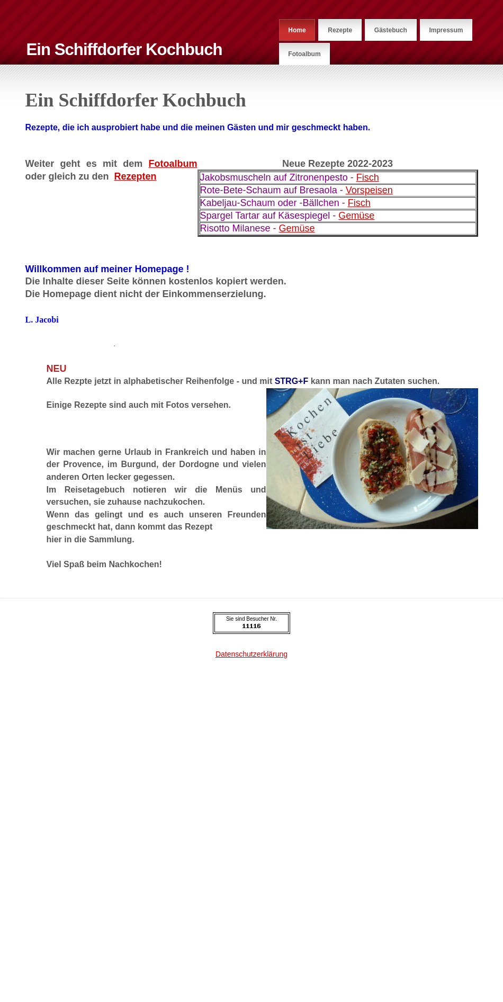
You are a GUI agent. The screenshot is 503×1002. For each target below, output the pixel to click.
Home (297, 30)
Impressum (446, 30)
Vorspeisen (369, 190)
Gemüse (356, 215)
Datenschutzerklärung (251, 654)
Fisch (367, 177)
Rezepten (135, 176)
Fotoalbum (304, 54)
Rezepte (340, 30)
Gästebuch (390, 30)
